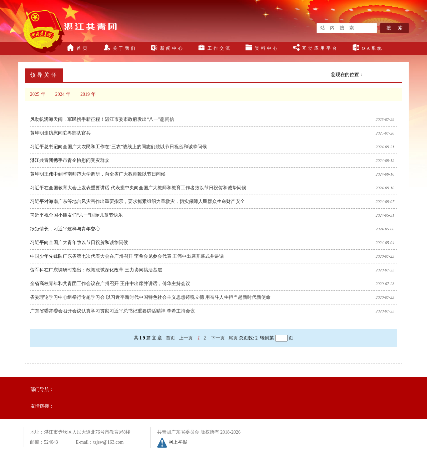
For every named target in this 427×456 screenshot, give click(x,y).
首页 (78, 47)
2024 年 (63, 94)
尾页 (233, 337)
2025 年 (37, 94)
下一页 (218, 337)
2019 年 (88, 94)
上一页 (186, 337)
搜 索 (394, 27)
